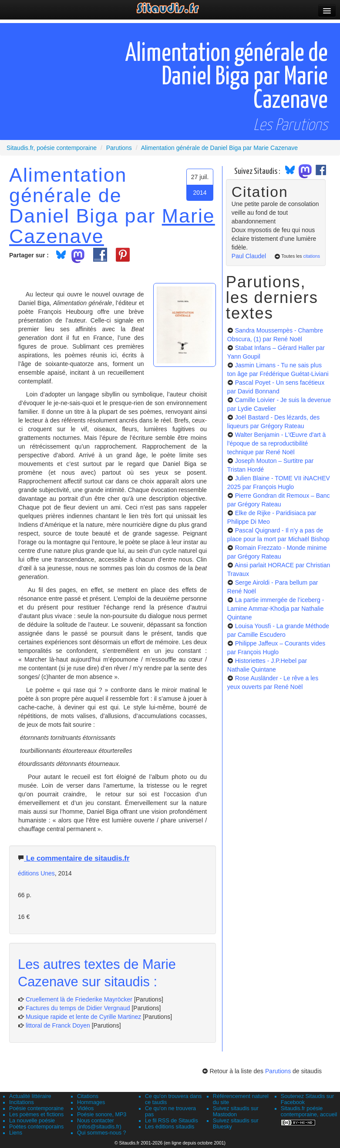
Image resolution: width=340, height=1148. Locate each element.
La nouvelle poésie (32, 1121)
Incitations (21, 1102)
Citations (87, 1096)
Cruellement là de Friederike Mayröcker (79, 999)
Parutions (278, 1071)
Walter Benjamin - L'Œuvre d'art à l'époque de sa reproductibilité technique (276, 443)
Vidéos (85, 1108)
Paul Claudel (249, 256)
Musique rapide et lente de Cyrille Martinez (83, 1016)
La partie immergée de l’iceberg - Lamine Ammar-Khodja (275, 608)
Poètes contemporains (36, 1127)
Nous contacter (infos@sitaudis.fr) (99, 1124)
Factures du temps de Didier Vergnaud (78, 1008)
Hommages (91, 1102)
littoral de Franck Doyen (58, 1025)
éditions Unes (36, 873)
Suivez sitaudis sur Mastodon (236, 1111)
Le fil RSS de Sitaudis (171, 1121)
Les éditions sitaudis (169, 1127)
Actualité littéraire (30, 1096)
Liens (15, 1133)
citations (311, 256)
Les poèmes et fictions (36, 1114)
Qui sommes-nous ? (101, 1133)
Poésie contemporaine (36, 1108)
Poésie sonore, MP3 (101, 1114)
